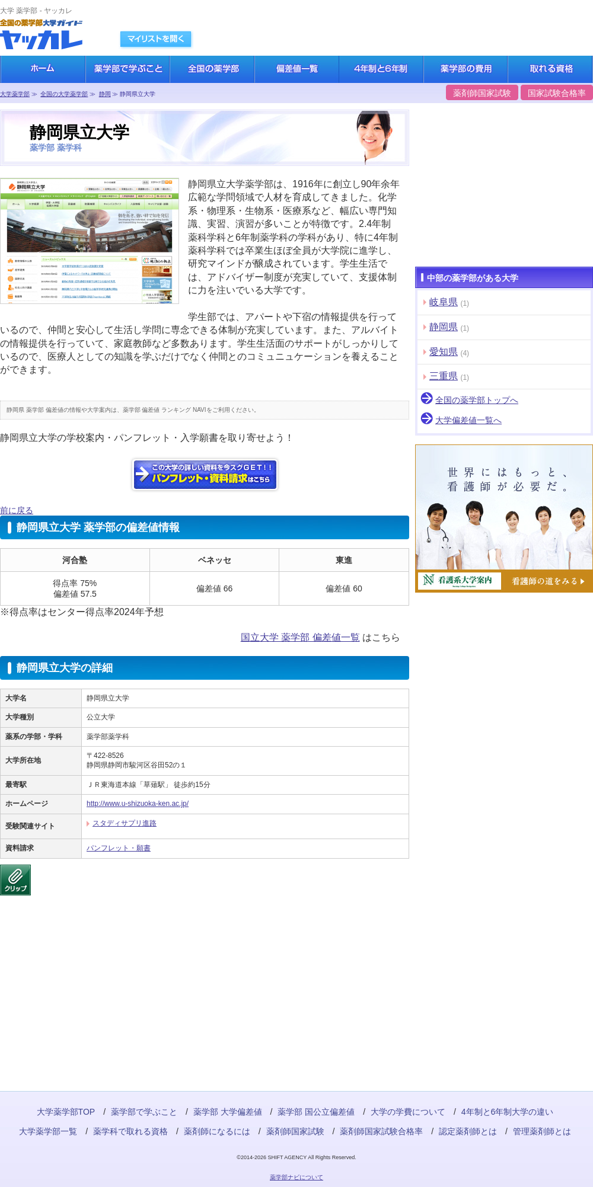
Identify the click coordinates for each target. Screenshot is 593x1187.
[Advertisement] (89, 981)
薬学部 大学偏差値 (227, 1111)
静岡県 (443, 327)
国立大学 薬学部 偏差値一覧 (300, 637)
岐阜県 (443, 302)
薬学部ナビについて (296, 1177)
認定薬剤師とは (468, 1131)
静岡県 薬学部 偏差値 (35, 410)
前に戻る (16, 510)
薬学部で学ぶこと (144, 1111)
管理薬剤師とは (542, 1131)
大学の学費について (408, 1111)
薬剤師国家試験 (482, 93)
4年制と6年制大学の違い (507, 1111)
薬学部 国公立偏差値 (316, 1111)
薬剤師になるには (217, 1131)
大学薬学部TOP (66, 1111)
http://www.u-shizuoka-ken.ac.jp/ (138, 803)
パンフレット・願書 (119, 848)
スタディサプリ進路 (125, 823)
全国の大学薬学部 (64, 94)
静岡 (105, 94)
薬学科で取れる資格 (130, 1131)
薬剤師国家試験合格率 (381, 1131)
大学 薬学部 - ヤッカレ (36, 11)
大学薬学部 (15, 94)
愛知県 (443, 352)
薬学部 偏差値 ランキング (157, 410)
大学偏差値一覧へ (468, 420)
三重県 (443, 376)
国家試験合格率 (557, 93)
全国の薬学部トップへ (476, 400)
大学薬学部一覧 (48, 1131)
